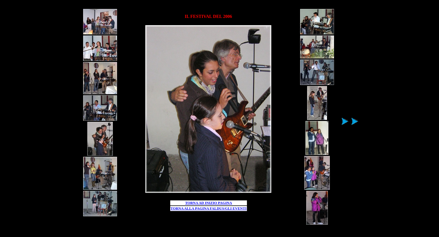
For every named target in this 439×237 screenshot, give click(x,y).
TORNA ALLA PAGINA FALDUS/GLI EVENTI (209, 208)
